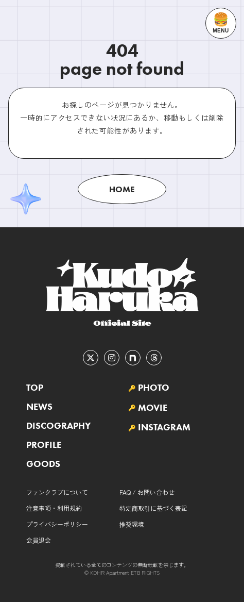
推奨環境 (131, 524)
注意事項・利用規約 (54, 508)
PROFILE (43, 444)
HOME (122, 189)
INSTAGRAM (164, 427)
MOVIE (152, 407)
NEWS (39, 406)
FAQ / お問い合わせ (147, 492)
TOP (34, 387)
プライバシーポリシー (57, 524)
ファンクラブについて (57, 492)
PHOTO (153, 387)
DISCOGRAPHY (58, 425)
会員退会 (38, 540)
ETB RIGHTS (145, 572)
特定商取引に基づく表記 (153, 508)
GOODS (43, 464)
